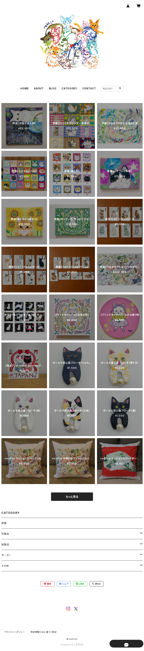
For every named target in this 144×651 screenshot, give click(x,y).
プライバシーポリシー (14, 632)
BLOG (52, 88)
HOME (24, 88)
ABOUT (39, 88)
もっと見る (72, 496)
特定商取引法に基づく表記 (43, 632)
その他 (5, 565)
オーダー (6, 555)
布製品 (5, 533)
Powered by (72, 644)
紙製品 (5, 544)
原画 (4, 523)
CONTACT (89, 88)
